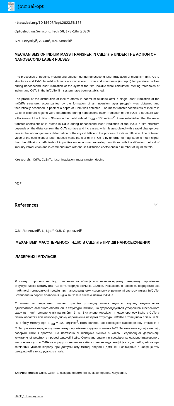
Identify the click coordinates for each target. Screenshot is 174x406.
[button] (155, 205)
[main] (87, 93)
